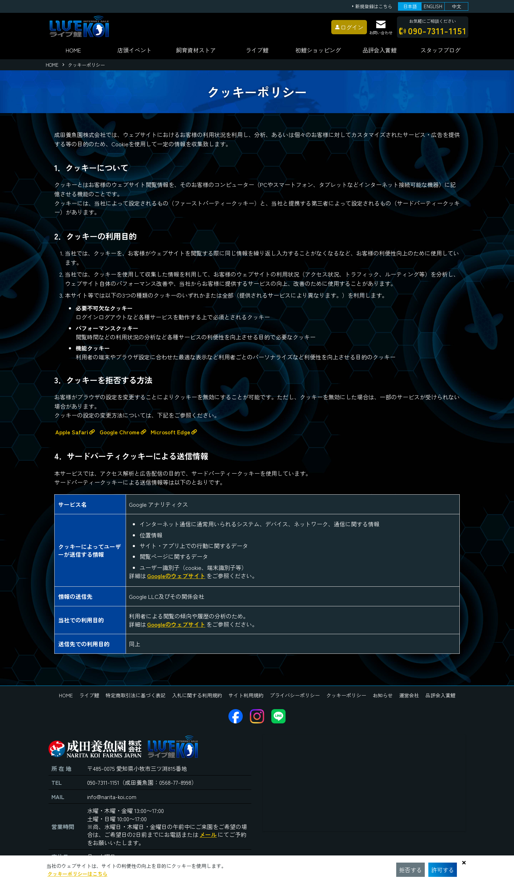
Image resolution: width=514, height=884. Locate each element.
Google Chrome (120, 432)
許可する (442, 869)
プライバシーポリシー (295, 695)
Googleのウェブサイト (176, 575)
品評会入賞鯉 (440, 695)
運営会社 (409, 695)
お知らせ (383, 695)
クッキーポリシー (346, 695)
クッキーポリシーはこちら (77, 873)
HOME (73, 50)
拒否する (410, 869)
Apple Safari (71, 432)
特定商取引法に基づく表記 (136, 695)
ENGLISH (433, 6)
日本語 (410, 6)
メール (208, 834)
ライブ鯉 (257, 50)
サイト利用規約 (245, 695)
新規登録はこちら (373, 6)
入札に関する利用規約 (197, 695)
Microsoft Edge (170, 432)
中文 (456, 6)
